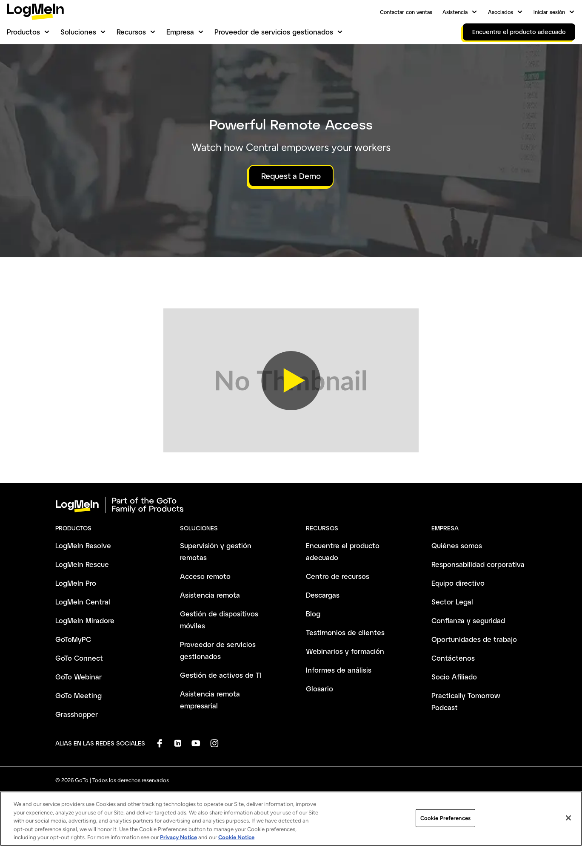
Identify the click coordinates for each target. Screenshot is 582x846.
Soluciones (78, 32)
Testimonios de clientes (345, 632)
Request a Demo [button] (291, 176)
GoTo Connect (79, 658)
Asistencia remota (210, 595)
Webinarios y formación (345, 651)
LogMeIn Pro (75, 583)
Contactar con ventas (406, 12)
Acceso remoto (205, 576)
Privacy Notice (178, 842)
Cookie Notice (236, 842)
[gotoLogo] (35, 11)
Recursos (131, 32)
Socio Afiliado (454, 677)
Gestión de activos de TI (220, 675)
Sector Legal (452, 602)
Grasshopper (76, 714)
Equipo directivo (458, 583)
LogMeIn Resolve (83, 545)
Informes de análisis (338, 670)
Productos (23, 32)
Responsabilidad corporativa (478, 564)
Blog (313, 614)
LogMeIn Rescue (82, 564)
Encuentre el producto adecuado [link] (519, 31)
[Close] (568, 823)
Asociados (500, 12)
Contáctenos (453, 658)
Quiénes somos (456, 545)
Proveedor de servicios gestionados (273, 32)
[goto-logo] (291, 505)
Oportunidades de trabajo (474, 639)
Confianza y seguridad (468, 620)
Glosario (319, 689)
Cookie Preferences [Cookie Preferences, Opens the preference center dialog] (445, 823)
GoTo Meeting (78, 695)
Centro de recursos (337, 576)
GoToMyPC (73, 639)
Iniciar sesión (549, 12)
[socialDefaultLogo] (159, 743)
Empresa (180, 32)
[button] (291, 380)
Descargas (323, 595)
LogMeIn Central (82, 602)
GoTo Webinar (78, 677)
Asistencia (455, 12)
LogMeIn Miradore (84, 620)
